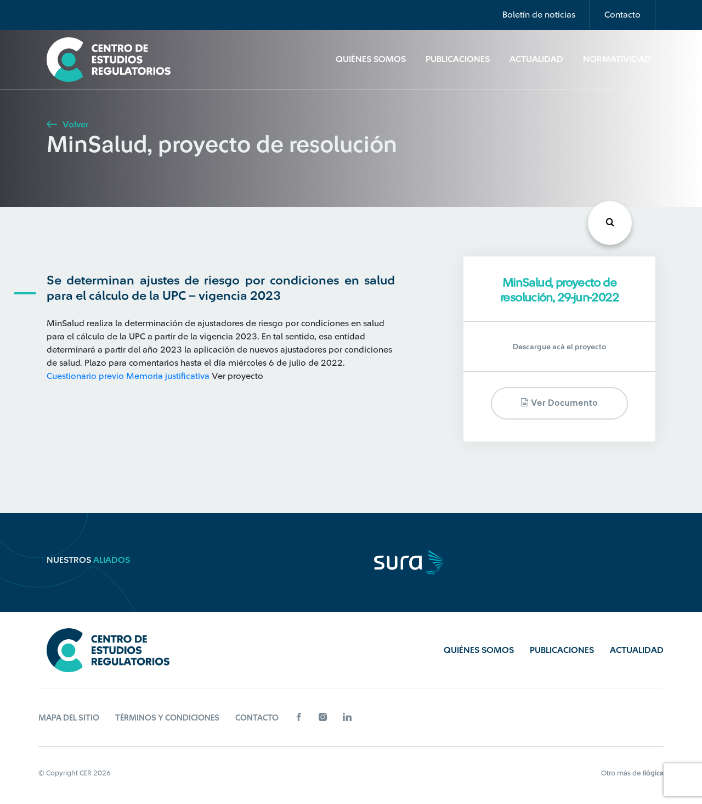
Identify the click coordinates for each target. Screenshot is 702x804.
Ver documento (559, 402)
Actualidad (536, 59)
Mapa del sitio (68, 718)
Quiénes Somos (371, 59)
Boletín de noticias (538, 14)
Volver (67, 124)
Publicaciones (458, 59)
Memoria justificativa (168, 376)
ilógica (653, 773)
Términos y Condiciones (167, 718)
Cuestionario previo (85, 376)
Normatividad (617, 59)
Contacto (622, 14)
